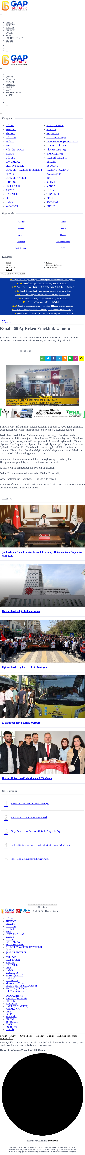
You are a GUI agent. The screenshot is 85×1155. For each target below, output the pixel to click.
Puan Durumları (63, 241)
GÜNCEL (10, 158)
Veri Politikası (51, 267)
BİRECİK (51, 162)
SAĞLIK (9, 33)
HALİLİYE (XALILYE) (58, 170)
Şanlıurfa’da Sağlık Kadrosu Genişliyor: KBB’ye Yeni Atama (42, 295)
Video (63, 222)
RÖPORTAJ (52, 202)
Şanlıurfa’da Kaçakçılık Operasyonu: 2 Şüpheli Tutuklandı (42, 298)
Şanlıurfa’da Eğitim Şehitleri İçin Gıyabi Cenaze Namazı (42, 283)
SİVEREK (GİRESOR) (57, 145)
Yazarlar (20, 222)
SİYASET (10, 27)
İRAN (49, 178)
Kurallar (9, 270)
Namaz (63, 235)
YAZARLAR (12, 206)
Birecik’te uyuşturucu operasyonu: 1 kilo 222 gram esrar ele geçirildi (42, 306)
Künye (8, 265)
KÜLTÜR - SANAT (14, 38)
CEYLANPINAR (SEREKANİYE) (63, 141)
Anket (21, 235)
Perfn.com (53, 1140)
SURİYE (51, 182)
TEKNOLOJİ (53, 194)
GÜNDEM (10, 30)
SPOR (8, 35)
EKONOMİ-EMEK (15, 166)
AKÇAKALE (53, 133)
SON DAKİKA (13, 162)
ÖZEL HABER (13, 186)
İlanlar (63, 228)
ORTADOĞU (12, 182)
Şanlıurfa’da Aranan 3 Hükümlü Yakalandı (42, 302)
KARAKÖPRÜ (54, 174)
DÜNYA (9, 22)
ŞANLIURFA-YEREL (16, 178)
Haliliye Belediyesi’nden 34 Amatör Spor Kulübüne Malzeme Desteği (42, 310)
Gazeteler (21, 241)
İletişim (8, 263)
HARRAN (51, 129)
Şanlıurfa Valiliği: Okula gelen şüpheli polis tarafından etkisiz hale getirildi (42, 280)
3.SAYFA (10, 190)
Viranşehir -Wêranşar (56, 137)
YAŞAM (9, 40)
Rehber (21, 228)
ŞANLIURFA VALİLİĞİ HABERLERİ (24, 170)
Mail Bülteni (20, 248)
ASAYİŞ (10, 174)
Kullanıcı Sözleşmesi (54, 265)
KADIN (9, 202)
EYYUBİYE (52, 166)
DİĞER (50, 198)
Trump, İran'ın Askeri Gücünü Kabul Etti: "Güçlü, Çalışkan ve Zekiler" (42, 287)
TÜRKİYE (10, 25)
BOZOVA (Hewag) (55, 153)
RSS (63, 248)
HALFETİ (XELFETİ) (57, 158)
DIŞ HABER (12, 194)
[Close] (1, 14)
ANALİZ (51, 206)
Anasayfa (5, 320)
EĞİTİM (51, 190)
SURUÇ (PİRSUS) (55, 125)
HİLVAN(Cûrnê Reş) (56, 149)
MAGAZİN (52, 186)
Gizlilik (49, 263)
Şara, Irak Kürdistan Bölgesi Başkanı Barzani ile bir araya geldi (42, 291)
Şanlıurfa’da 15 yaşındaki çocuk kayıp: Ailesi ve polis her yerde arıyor (42, 313)
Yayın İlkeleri (11, 267)
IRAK (8, 198)
